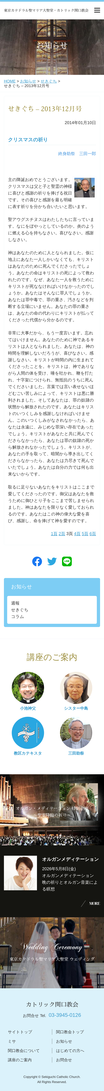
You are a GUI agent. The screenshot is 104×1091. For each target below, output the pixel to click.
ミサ (12, 1041)
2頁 (62, 533)
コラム (17, 616)
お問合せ (64, 1060)
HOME (10, 81)
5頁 (85, 533)
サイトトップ (20, 1032)
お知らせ (28, 81)
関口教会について (24, 1050)
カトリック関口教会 (52, 1005)
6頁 (93, 533)
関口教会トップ (70, 1032)
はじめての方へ (70, 1050)
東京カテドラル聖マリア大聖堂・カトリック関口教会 (46, 10)
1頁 (54, 533)
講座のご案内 (20, 1060)
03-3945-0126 (65, 1015)
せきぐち (49, 81)
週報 (15, 603)
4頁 (77, 533)
